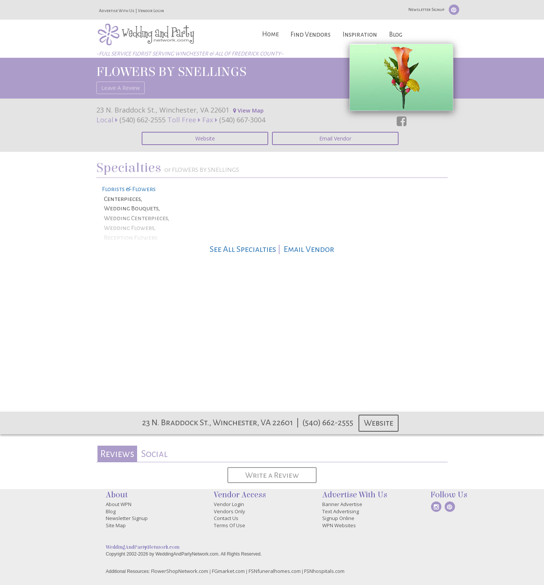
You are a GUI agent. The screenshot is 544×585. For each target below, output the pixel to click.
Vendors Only (229, 511)
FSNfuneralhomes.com (275, 571)
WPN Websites (339, 525)
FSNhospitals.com (324, 571)
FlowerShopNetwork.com (179, 571)
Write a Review (272, 475)
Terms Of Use (229, 525)
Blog (395, 34)
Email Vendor (335, 138)
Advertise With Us (116, 10)
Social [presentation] (154, 454)
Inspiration (360, 34)
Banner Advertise (342, 504)
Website (205, 138)
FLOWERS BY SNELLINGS (171, 72)
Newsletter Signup (426, 9)
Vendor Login (151, 10)
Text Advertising (340, 511)
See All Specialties (243, 249)
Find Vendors (311, 34)
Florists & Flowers (129, 189)
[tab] (117, 454)
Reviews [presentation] (117, 454)
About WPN (118, 504)
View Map (248, 110)
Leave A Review (120, 87)
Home (270, 34)
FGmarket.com (228, 571)
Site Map (116, 525)
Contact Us (226, 518)
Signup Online (338, 518)
